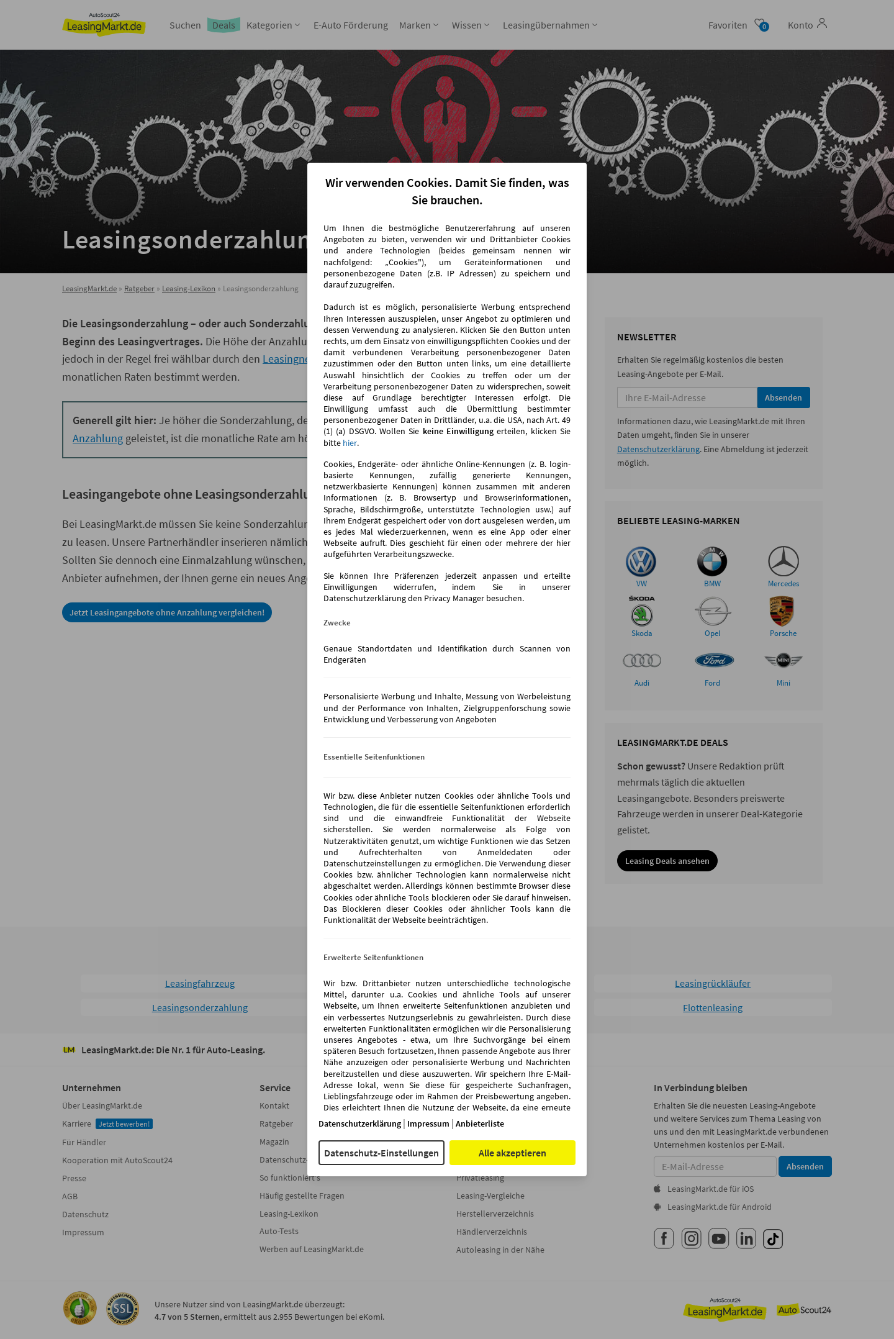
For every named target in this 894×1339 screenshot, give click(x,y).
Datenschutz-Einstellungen (381, 1152)
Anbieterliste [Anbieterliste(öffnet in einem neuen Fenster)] (480, 1123)
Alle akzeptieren (512, 1152)
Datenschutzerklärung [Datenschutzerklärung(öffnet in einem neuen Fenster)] (359, 1123)
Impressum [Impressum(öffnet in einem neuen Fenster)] (428, 1123)
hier (350, 442)
